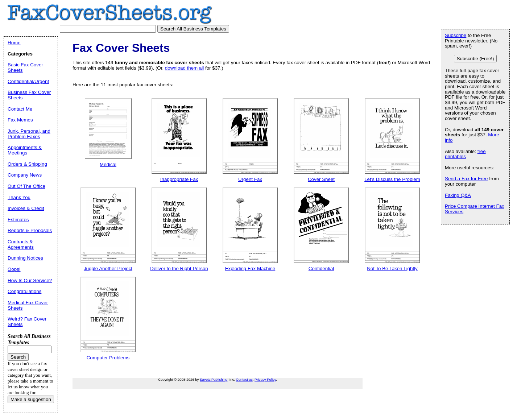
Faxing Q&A (458, 195)
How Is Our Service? (30, 280)
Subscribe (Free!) (475, 58)
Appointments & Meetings (25, 150)
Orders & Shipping (27, 164)
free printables (465, 154)
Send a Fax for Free (466, 178)
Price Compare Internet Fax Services (474, 208)
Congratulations (24, 291)
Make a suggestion (31, 399)
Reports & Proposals (30, 230)
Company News (25, 175)
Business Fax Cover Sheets (29, 95)
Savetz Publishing (213, 379)
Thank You (19, 197)
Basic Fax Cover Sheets (25, 67)
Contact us (244, 379)
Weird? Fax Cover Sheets (27, 321)
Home (14, 42)
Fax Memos (20, 120)
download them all (184, 68)
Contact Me (20, 109)
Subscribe (455, 35)
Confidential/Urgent (28, 81)
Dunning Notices (25, 258)
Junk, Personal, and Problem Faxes (29, 133)
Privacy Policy (265, 379)
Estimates (18, 219)
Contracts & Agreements (21, 244)
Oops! (14, 269)
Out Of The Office (26, 186)
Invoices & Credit (26, 208)
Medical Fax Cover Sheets (28, 305)
